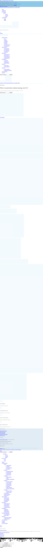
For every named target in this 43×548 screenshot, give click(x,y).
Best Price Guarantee (3, 6)
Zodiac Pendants (9, 487)
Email (1, 545)
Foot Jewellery (6, 493)
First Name (2, 542)
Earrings (5, 40)
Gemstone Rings (9, 467)
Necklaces (6, 41)
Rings (5, 464)
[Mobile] (7, 546)
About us (1, 449)
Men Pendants (6, 50)
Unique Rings (6, 65)
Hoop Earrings (8, 472)
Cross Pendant (8, 482)
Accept (8, 532)
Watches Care (2, 435)
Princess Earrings (7, 56)
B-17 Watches (2, 117)
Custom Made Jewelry (3, 439)
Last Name (2, 543)
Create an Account (3, 530)
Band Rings (6, 60)
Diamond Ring (8, 465)
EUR (5, 460)
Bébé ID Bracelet (7, 54)
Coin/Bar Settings (9, 481)
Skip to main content (9, 0)
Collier (7, 478)
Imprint (4, 449)
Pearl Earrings (8, 473)
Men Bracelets (6, 48)
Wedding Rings (6, 511)
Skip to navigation (3, 0)
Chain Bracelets (9, 492)
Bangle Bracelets (9, 490)
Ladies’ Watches (7, 69)
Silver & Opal (6, 495)
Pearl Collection (7, 66)
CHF (5, 459)
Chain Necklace (9, 477)
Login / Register (5, 523)
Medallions (8, 486)
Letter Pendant (8, 485)
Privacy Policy (8, 449)
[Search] (4, 74)
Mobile (1, 546)
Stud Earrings (8, 474)
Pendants (5, 42)
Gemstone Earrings (9, 471)
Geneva (2, 448)
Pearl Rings (8, 468)
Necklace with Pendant (10, 479)
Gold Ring (8, 466)
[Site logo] (6, 27)
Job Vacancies (12, 449)
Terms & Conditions (18, 449)
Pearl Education (2, 432)
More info (3, 532)
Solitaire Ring (6, 61)
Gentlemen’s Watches (8, 70)
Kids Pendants (6, 55)
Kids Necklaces (6, 58)
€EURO (15, 5)
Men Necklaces (6, 49)
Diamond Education (3, 430)
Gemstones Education (3, 434)
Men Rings (6, 52)
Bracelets (5, 43)
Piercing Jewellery (7, 44)
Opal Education (2, 433)
